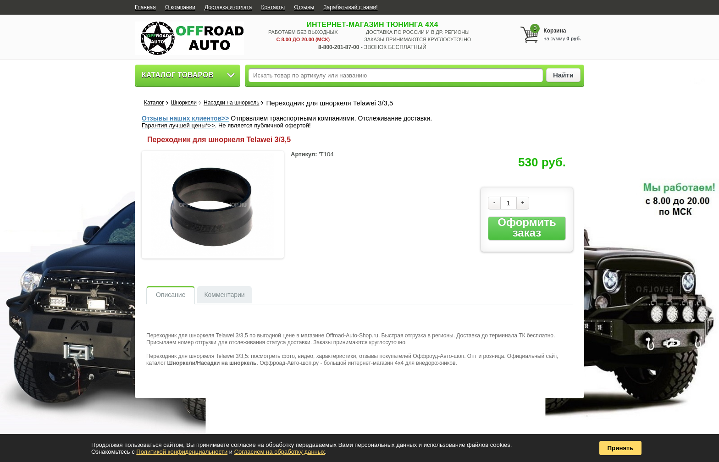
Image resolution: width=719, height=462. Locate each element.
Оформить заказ (527, 227)
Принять (620, 448)
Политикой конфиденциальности (181, 451)
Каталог (154, 102)
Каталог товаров (178, 75)
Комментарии (224, 294)
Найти (563, 75)
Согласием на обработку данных (279, 451)
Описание (170, 294)
